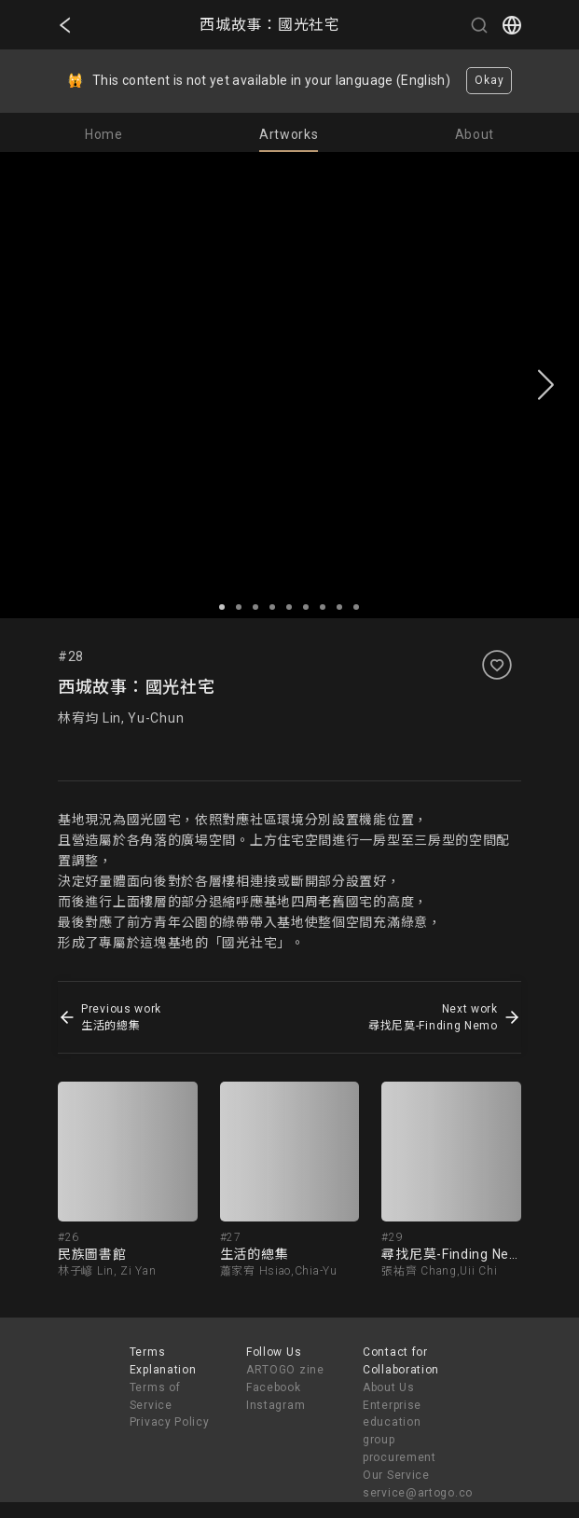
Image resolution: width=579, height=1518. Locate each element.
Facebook (273, 1387)
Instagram (275, 1405)
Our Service (396, 1475)
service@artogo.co (418, 1492)
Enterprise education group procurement (399, 1432)
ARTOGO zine (285, 1369)
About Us (389, 1387)
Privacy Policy (170, 1421)
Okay (489, 80)
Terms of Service (155, 1396)
